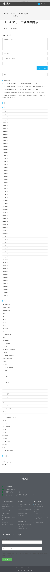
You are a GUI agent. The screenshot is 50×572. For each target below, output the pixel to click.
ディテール (5, 412)
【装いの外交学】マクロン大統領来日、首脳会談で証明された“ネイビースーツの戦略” (23, 92)
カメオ (4, 373)
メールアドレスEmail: (8, 546)
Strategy (4, 346)
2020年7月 (5, 277)
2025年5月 (5, 143)
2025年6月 (5, 140)
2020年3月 (5, 289)
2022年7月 (5, 230)
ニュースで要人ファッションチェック (11, 418)
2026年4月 (5, 111)
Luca (3, 331)
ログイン (4, 459)
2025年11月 (5, 126)
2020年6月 (5, 280)
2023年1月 (5, 215)
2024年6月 (5, 176)
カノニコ (4, 370)
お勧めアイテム (6, 361)
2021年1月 (5, 263)
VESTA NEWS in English (8, 355)
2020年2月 (5, 292)
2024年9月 (5, 167)
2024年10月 (5, 164)
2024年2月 (5, 185)
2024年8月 (5, 170)
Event (3, 313)
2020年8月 (5, 274)
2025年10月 (5, 129)
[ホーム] (3, 16)
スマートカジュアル (7, 397)
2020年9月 (5, 272)
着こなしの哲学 (6, 441)
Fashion (4, 319)
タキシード (5, 406)
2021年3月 (5, 257)
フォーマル (5, 424)
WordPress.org (6, 465)
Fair (3, 316)
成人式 (4, 429)
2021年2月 (5, 260)
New (3, 337)
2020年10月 (5, 269)
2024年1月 (5, 188)
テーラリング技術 (6, 409)
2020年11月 (5, 266)
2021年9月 (5, 242)
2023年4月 (5, 209)
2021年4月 (5, 254)
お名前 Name (5, 539)
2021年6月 (5, 248)
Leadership (5, 328)
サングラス (5, 385)
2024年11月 (5, 161)
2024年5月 (5, 179)
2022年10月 (5, 224)
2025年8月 (5, 135)
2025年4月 (5, 146)
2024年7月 (5, 173)
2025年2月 (5, 152)
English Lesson (6, 310)
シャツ (4, 388)
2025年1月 (5, 155)
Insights (4, 325)
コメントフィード (6, 463)
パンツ (4, 420)
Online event (5, 340)
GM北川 (4, 322)
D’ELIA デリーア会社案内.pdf (12, 16)
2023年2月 (5, 212)
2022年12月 (5, 218)
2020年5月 (5, 283)
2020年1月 (5, 295)
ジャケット (5, 391)
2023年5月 (5, 206)
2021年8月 (5, 245)
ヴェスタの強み (6, 426)
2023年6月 (5, 203)
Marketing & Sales (6, 334)
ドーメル (4, 415)
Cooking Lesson (6, 304)
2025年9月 (5, 132)
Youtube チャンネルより (8, 358)
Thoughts (4, 352)
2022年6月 (5, 233)
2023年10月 (5, 197)
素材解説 (4, 444)
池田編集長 (5, 435)
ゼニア (4, 403)
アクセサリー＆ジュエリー (8, 367)
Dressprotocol (6, 307)
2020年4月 (5, 286)
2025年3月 (5, 149)
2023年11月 (5, 194)
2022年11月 (5, 221)
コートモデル (5, 382)
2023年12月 (5, 191)
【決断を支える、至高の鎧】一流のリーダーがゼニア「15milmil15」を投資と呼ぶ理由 (23, 86)
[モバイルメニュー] (44, 4)
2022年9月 (5, 227)
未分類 (4, 432)
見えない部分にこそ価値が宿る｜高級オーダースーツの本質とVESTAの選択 (20, 89)
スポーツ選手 (5, 394)
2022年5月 (5, 236)
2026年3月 (5, 114)
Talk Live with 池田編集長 (8, 349)
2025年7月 (5, 137)
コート (4, 379)
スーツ (4, 400)
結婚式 (4, 447)
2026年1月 (5, 120)
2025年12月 (5, 123)
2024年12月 (5, 158)
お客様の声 (5, 364)
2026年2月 (5, 117)
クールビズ (5, 376)
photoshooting (6, 343)
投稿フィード (5, 461)
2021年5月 (5, 251)
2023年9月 (5, 200)
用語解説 (4, 438)
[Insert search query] (25, 74)
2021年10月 (5, 239)
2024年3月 (5, 182)
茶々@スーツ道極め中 (7, 450)
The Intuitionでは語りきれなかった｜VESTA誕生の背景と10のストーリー (20, 83)
